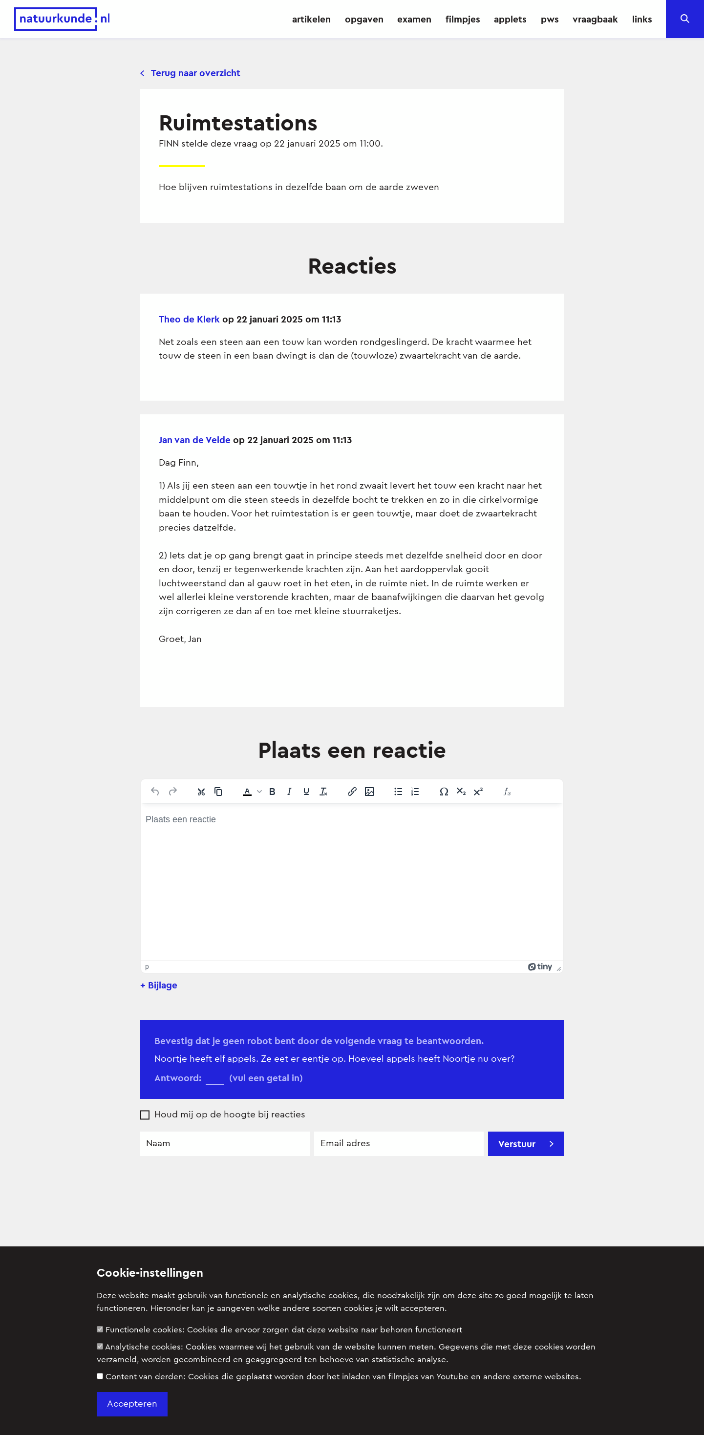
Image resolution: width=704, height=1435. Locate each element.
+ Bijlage (158, 985)
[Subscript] (461, 791)
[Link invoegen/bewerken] (352, 791)
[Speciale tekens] (444, 791)
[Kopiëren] (218, 791)
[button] (251, 791)
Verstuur (526, 1144)
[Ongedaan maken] (155, 791)
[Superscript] (478, 791)
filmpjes (463, 19)
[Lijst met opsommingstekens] (398, 791)
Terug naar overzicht (190, 73)
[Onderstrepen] (306, 791)
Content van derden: (339, 1376)
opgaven (364, 19)
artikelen (311, 19)
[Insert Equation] (507, 791)
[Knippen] (201, 791)
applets (510, 19)
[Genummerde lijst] (415, 791)
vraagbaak (595, 19)
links (642, 19)
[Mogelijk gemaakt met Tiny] (540, 966)
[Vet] (272, 791)
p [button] (147, 966)
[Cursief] (289, 791)
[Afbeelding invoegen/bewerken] (369, 791)
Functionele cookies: (279, 1330)
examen (414, 19)
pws (550, 19)
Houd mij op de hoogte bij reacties (229, 1114)
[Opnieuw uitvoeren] (172, 791)
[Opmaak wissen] (323, 791)
